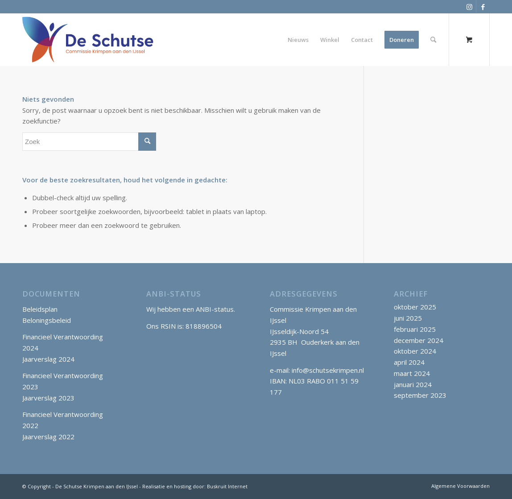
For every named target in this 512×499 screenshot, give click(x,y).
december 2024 (418, 340)
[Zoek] (433, 39)
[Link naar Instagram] (469, 6)
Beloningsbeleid (46, 320)
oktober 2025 (415, 306)
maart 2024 (412, 373)
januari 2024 (413, 384)
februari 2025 (415, 329)
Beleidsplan (40, 309)
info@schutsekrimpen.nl (328, 370)
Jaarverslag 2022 (48, 436)
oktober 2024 (415, 350)
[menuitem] (298, 39)
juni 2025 (408, 317)
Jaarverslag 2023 (48, 397)
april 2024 (409, 362)
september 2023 (420, 395)
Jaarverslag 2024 (48, 359)
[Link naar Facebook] (483, 6)
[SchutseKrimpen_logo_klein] (88, 39)
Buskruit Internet (227, 486)
